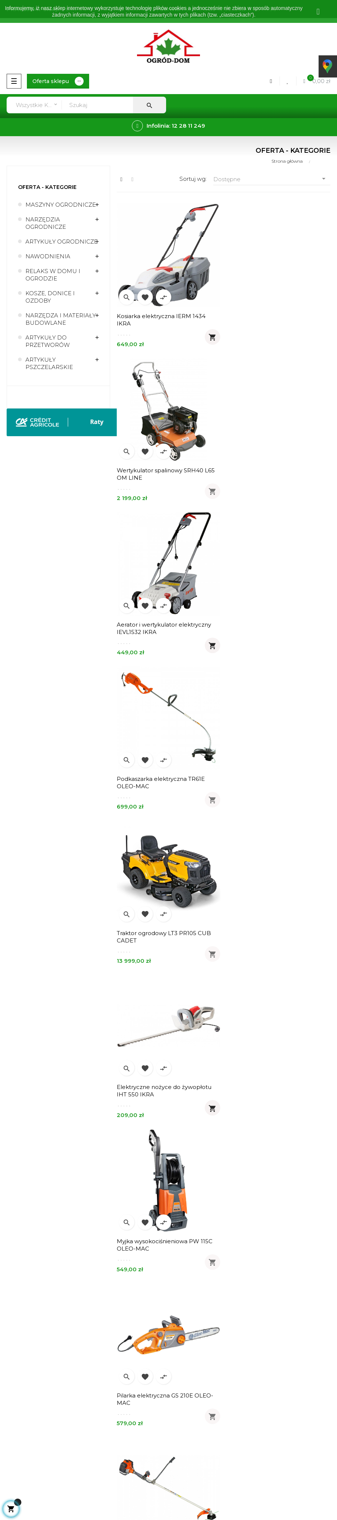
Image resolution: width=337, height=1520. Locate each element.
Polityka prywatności (31, 1414)
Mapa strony (20, 1439)
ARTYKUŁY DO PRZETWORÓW (47, 341)
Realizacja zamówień (201, 1256)
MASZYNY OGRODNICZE (60, 204)
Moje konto (188, 1231)
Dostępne (271, 178)
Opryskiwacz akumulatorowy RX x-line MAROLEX (165, 1090)
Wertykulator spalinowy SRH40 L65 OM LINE (276, 320)
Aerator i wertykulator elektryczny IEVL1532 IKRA (164, 474)
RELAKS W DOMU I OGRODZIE (52, 275)
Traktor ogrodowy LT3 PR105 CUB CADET (164, 628)
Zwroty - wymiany (196, 1281)
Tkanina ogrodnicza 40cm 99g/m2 (275, 932)
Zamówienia (189, 1244)
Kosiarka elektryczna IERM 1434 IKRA (161, 320)
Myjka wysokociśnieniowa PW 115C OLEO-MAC (165, 782)
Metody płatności (196, 1269)
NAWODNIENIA (47, 256)
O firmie (14, 1377)
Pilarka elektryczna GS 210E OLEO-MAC (275, 782)
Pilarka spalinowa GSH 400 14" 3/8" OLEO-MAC (275, 1090)
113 (239, 1161)
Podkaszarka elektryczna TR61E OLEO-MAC (271, 474)
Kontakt (14, 1427)
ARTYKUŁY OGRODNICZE (61, 241)
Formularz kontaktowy (203, 1294)
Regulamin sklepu (27, 1402)
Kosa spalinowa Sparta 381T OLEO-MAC (165, 936)
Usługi (11, 1389)
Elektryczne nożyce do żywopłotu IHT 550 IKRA (274, 628)
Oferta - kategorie (47, 187)
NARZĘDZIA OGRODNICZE (45, 223)
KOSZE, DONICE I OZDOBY (50, 297)
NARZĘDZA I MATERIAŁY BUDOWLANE (60, 319)
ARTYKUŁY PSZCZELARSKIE (49, 363)
